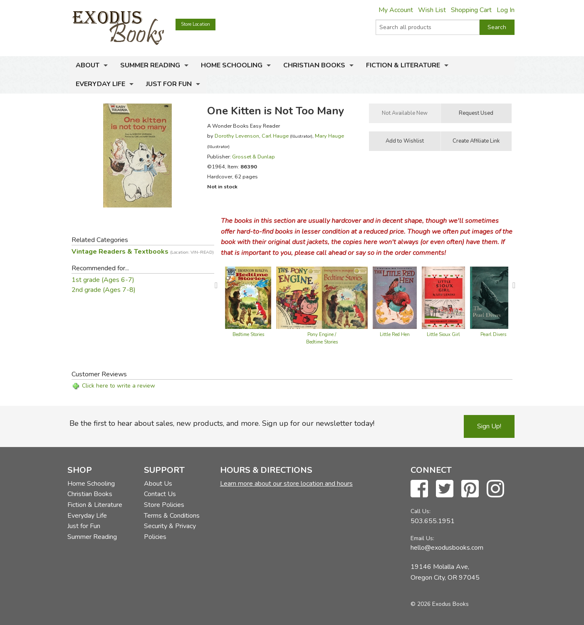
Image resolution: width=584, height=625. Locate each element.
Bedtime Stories (248, 334)
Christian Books (314, 65)
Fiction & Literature (403, 65)
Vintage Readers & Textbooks (143, 251)
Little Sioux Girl (443, 334)
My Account (396, 10)
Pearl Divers (493, 334)
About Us (158, 483)
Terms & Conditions (172, 515)
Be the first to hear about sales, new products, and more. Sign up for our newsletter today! (221, 423)
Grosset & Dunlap (253, 156)
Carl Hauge (275, 135)
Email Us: (422, 538)
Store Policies (164, 504)
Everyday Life (100, 84)
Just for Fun (169, 84)
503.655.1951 (433, 521)
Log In (506, 10)
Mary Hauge (329, 135)
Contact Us (160, 494)
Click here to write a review (118, 386)
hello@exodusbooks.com (447, 547)
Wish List (432, 10)
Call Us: (421, 511)
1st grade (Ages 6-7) (103, 279)
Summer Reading (150, 65)
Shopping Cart (471, 10)
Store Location (195, 24)
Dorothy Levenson (237, 135)
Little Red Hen (395, 334)
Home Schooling (231, 65)
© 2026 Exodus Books (440, 604)
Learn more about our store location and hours (286, 483)
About (87, 65)
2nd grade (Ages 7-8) (104, 289)
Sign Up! (489, 426)
